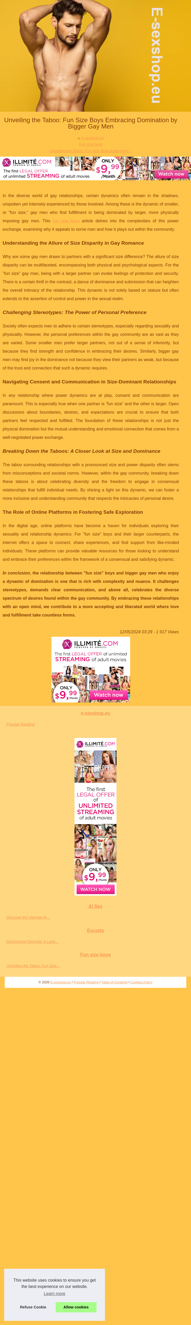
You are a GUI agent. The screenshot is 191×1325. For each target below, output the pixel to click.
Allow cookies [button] (76, 1307)
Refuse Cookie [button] (33, 1307)
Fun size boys (90, 144)
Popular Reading (21, 724)
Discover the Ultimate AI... (28, 917)
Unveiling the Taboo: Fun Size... (33, 966)
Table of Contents (115, 982)
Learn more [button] (54, 1293)
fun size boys (66, 221)
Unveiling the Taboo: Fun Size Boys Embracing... (91, 151)
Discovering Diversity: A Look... (33, 941)
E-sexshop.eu (60, 982)
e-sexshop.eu (92, 138)
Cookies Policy (141, 982)
